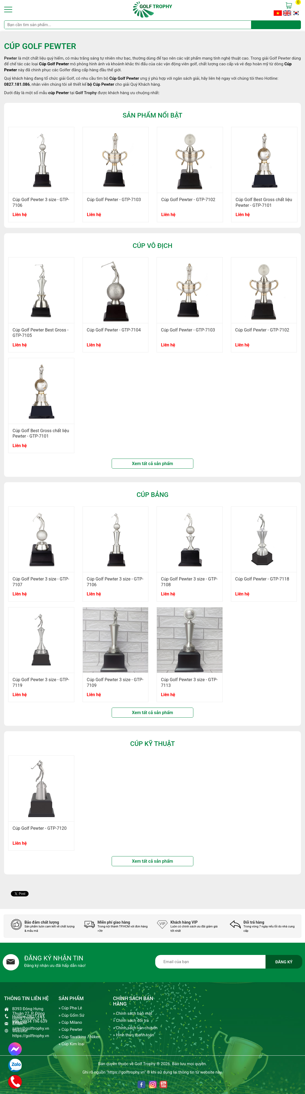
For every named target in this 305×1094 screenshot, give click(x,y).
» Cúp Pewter (70, 1029)
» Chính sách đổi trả (131, 1020)
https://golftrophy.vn (30, 1035)
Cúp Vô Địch (152, 246)
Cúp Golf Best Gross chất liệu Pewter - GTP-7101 (264, 202)
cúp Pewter (58, 92)
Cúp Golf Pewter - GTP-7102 (188, 199)
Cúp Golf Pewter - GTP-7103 (114, 199)
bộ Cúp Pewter (100, 84)
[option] (41, 177)
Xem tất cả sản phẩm (152, 463)
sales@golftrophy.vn (30, 1028)
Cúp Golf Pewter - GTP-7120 (40, 828)
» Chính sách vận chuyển (135, 1027)
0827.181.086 (17, 84)
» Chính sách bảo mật (132, 1013)
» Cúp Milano (70, 1022)
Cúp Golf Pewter (124, 78)
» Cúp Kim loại (71, 1043)
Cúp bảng (152, 495)
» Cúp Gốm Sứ (71, 1015)
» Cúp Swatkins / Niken (79, 1036)
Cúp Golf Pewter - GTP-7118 (262, 579)
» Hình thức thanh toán (133, 1034)
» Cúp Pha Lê (70, 1008)
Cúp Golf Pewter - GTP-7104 (114, 330)
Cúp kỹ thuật (152, 744)
